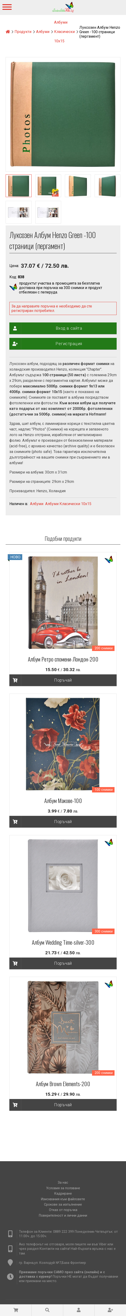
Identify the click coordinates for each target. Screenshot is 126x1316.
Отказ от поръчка (63, 1210)
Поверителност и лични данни (63, 1216)
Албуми (42, 31)
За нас (63, 1183)
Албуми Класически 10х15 (64, 31)
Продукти (23, 31)
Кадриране (63, 1194)
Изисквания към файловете (63, 1199)
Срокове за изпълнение (63, 1205)
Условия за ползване (63, 1188)
